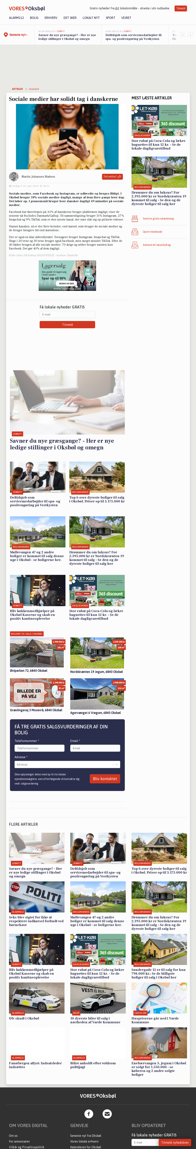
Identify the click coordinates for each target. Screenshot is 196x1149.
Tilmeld (180, 8)
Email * (75, 741)
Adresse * (21, 757)
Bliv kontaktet (105, 778)
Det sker (70, 17)
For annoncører (19, 1141)
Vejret (126, 17)
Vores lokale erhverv (84, 1141)
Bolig (34, 17)
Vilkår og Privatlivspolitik (26, 1147)
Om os (13, 1135)
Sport (110, 17)
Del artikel (112, 177)
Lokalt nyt (91, 17)
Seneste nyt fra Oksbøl (85, 1135)
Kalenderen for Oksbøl (85, 1147)
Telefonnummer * (27, 741)
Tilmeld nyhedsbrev (175, 1142)
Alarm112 (16, 17)
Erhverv (51, 17)
